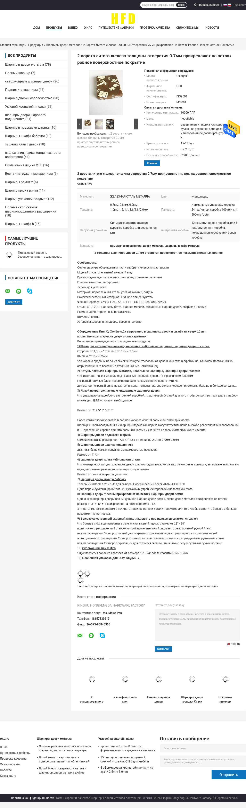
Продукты (54, 27)
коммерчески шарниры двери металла (191, 586)
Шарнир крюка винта (21, 190)
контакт (152, 163)
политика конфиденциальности (32, 798)
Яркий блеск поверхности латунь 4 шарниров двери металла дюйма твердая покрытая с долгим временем (65, 771)
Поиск (181, 4)
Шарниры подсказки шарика (27, 127)
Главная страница (12, 45)
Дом (36, 27)
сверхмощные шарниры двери (28, 81)
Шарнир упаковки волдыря (26, 199)
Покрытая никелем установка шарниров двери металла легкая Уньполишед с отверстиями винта (225, 699)
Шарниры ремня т (19, 182)
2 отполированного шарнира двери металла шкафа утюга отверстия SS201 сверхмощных (92, 699)
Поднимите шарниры (21, 90)
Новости (212, 27)
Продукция (35, 45)
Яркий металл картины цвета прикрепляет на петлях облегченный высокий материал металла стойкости (65, 760)
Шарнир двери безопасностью (28, 98)
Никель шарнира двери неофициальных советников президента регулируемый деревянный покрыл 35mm (158, 699)
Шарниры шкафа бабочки (25, 136)
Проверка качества (155, 27)
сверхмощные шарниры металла (105, 586)
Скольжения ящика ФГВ (23, 165)
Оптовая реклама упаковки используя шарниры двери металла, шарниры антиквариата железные (65, 749)
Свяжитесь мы (187, 27)
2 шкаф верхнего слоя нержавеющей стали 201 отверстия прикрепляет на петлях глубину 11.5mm (125, 699)
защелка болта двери (21, 144)
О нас (88, 27)
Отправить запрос (206, 4)
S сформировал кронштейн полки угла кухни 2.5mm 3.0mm (126, 769)
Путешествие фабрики (116, 27)
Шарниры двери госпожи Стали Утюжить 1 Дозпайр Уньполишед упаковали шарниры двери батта (192, 699)
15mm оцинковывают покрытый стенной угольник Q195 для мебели (124, 759)
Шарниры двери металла (63, 45)
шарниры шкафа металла (146, 586)
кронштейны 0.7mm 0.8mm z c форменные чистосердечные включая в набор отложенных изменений (127, 749)
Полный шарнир (17, 73)
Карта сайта (8, 775)
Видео (73, 27)
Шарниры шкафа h (19, 224)
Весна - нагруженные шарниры (29, 174)
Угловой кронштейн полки (25, 107)
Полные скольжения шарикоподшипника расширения (30, 209)
